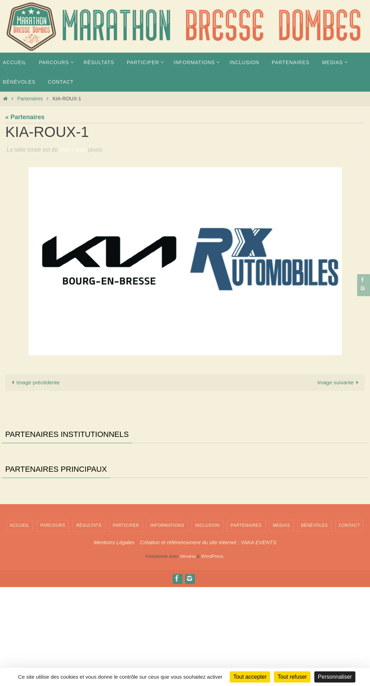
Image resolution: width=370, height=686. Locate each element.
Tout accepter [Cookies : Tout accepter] (250, 677)
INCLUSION (207, 624)
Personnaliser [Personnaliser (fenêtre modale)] (335, 677)
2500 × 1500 (74, 150)
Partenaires (30, 98)
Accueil (20, 624)
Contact (349, 624)
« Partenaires (25, 117)
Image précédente (38, 383)
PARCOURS (52, 624)
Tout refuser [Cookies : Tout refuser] (292, 677)
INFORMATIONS (167, 624)
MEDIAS (281, 624)
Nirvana (188, 655)
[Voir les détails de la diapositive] (29, 476)
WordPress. (213, 655)
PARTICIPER (126, 624)
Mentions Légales (114, 641)
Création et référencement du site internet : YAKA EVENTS (208, 641)
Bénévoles (314, 624)
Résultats (89, 624)
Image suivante (335, 383)
